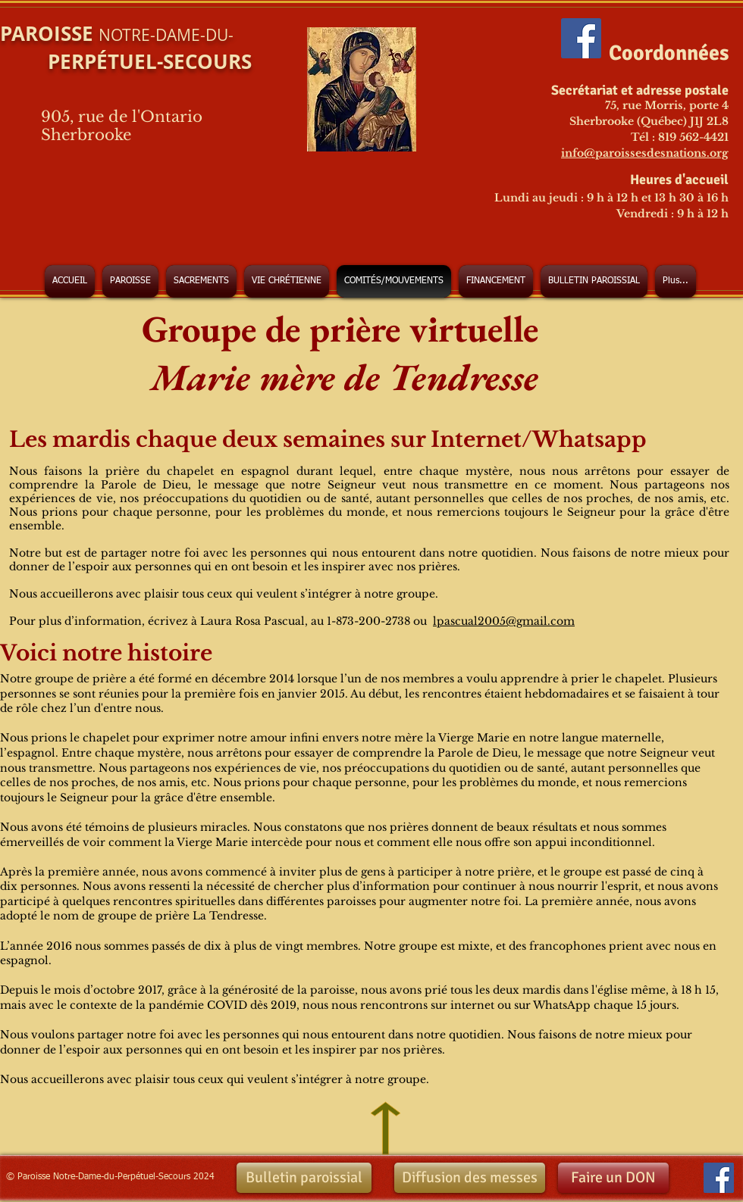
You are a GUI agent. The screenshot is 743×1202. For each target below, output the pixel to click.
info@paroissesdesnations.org (645, 153)
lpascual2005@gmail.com (504, 621)
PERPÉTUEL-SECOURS (126, 61)
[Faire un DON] (613, 1178)
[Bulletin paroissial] (304, 1178)
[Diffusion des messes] (469, 1178)
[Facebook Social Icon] (581, 38)
